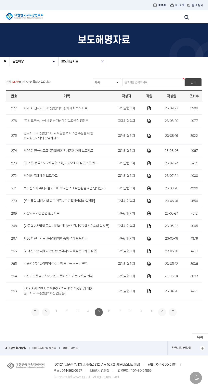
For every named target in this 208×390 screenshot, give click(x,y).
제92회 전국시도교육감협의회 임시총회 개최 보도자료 (58, 155)
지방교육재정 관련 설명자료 (41, 218)
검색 (193, 87)
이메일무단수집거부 (44, 353)
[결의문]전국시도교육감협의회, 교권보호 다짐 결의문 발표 (61, 168)
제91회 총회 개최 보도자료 (40, 180)
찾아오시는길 (70, 353)
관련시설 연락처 (181, 353)
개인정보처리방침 (15, 353)
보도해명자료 (71, 66)
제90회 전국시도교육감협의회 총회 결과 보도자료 (55, 243)
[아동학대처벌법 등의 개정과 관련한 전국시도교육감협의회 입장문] (66, 230)
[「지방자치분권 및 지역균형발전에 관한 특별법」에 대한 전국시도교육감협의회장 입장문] (58, 295)
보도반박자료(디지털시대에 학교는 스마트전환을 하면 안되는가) (65, 193)
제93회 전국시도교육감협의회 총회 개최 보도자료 (55, 113)
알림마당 (19, 66)
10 (151, 317)
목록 (200, 342)
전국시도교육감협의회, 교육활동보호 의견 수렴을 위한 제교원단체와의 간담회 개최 (58, 140)
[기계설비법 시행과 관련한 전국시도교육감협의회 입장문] (60, 256)
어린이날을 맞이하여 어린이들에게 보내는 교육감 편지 (58, 281)
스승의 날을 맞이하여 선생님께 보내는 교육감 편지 (56, 268)
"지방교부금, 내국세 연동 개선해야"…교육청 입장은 (56, 125)
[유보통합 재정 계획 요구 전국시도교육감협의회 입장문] (59, 205)
